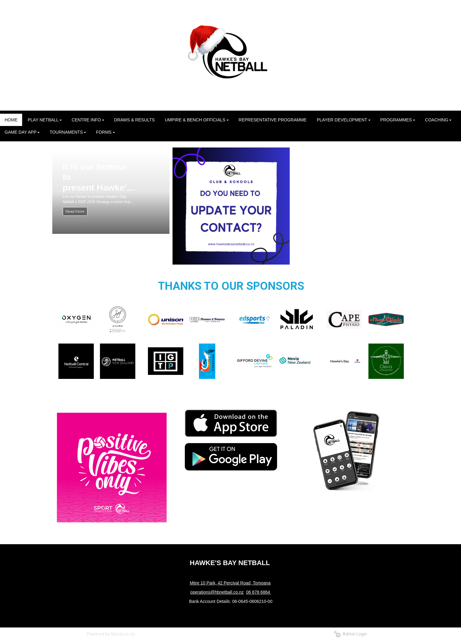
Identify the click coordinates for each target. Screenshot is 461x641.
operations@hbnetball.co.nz (217, 592)
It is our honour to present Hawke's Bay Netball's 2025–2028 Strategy (97, 177)
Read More (75, 211)
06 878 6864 (258, 592)
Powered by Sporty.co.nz (111, 633)
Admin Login (350, 633)
